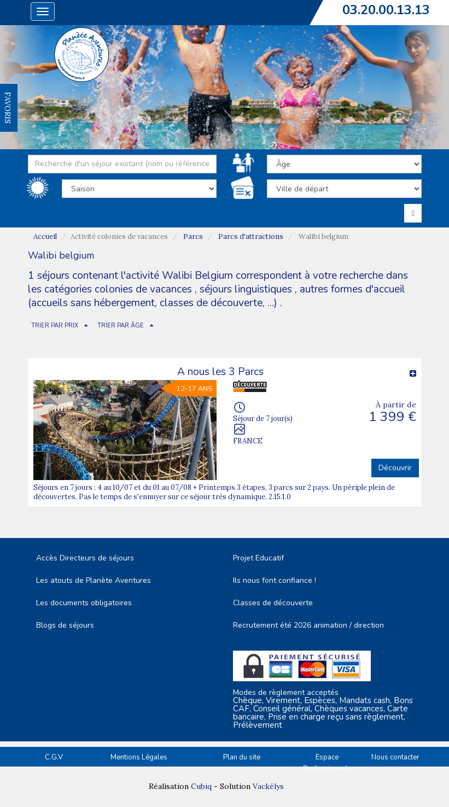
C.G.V (54, 757)
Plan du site (241, 757)
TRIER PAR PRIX (54, 325)
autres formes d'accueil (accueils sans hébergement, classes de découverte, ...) (216, 296)
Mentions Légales (138, 757)
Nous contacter (395, 757)
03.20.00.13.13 (386, 10)
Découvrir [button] (395, 468)
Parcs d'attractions (250, 236)
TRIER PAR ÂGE (120, 325)
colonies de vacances (145, 289)
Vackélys (268, 786)
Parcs (193, 236)
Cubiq (201, 786)
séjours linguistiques (246, 289)
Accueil (45, 236)
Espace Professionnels (327, 763)
